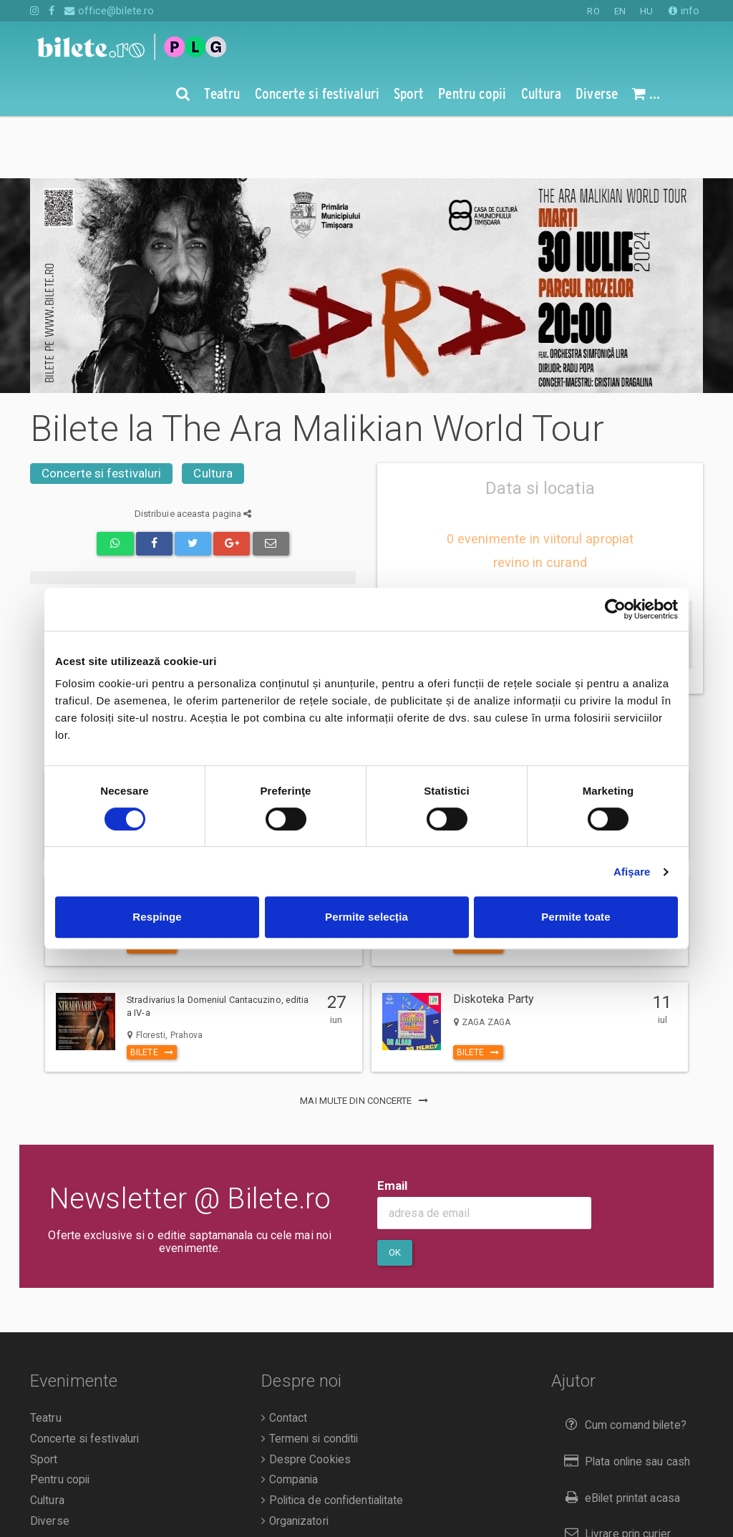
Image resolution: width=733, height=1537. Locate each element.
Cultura (213, 411)
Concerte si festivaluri (101, 411)
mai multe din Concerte (366, 1038)
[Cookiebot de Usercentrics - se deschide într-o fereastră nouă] (615, 609)
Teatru (46, 1355)
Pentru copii (59, 1417)
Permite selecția (366, 917)
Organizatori (294, 1459)
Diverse (49, 1459)
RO (593, 11)
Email (392, 1123)
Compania (289, 1417)
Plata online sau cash (624, 1399)
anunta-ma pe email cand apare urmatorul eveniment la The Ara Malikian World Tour (534, 574)
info (684, 10)
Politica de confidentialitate (332, 1438)
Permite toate (575, 917)
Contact (284, 1355)
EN (620, 11)
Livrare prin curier (614, 1471)
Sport (44, 1397)
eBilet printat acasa (619, 1436)
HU (646, 11)
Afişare (632, 872)
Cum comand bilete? (622, 1362)
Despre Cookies (306, 1397)
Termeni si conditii (309, 1376)
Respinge (156, 917)
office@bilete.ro (109, 10)
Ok (395, 1190)
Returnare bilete (611, 1508)
